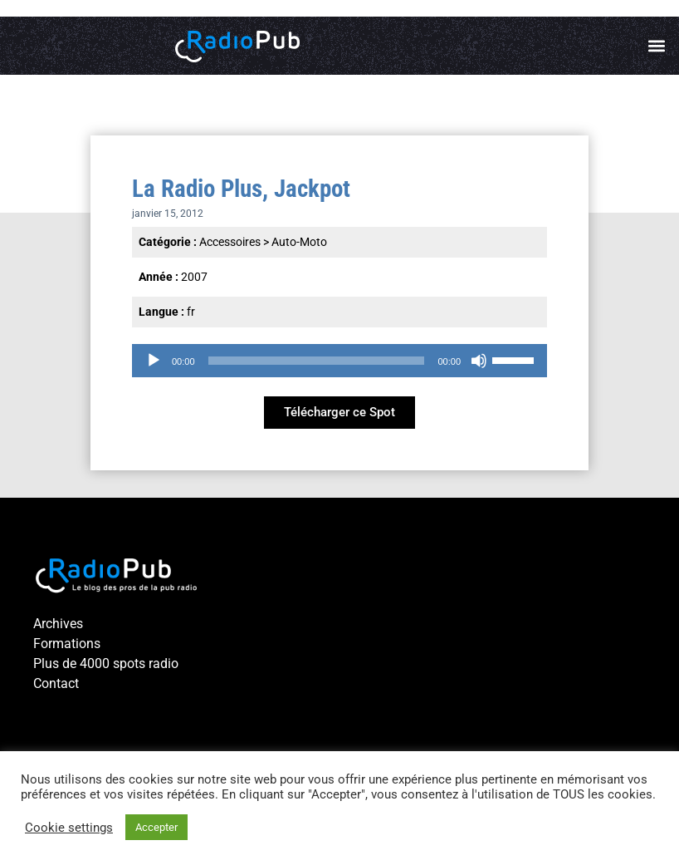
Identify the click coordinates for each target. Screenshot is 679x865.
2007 (194, 276)
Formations (66, 643)
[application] (339, 360)
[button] (657, 46)
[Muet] (479, 360)
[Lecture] (153, 360)
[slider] (316, 360)
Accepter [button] (156, 827)
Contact (56, 683)
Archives (58, 624)
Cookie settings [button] (69, 827)
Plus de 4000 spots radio (105, 663)
